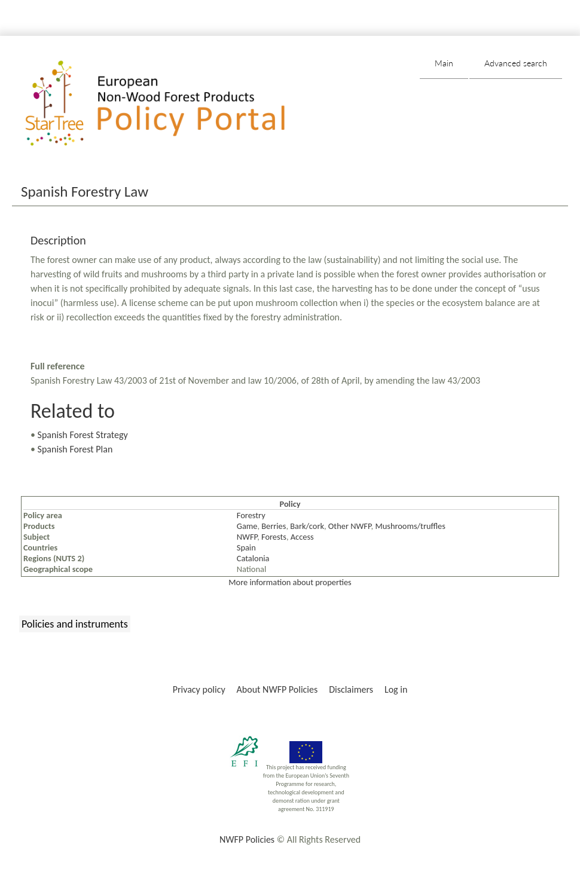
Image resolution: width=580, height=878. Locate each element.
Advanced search (515, 63)
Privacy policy (199, 689)
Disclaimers (351, 689)
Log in (395, 689)
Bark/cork (307, 526)
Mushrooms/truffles (410, 526)
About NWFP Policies (277, 689)
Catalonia (253, 558)
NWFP (247, 536)
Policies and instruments (75, 624)
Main (444, 63)
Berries (273, 526)
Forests (273, 536)
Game (247, 526)
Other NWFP (349, 526)
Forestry (251, 515)
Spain (246, 547)
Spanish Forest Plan (75, 449)
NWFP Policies (246, 839)
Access (302, 536)
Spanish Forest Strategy (83, 434)
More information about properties (289, 582)
